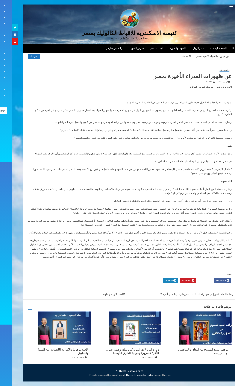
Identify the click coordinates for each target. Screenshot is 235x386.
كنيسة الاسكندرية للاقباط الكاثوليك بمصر (117, 33)
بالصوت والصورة (166, 48)
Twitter (193, 280)
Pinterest (176, 280)
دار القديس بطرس (103, 48)
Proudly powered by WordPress (94, 374)
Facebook (210, 280)
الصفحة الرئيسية (206, 48)
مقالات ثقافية (212, 70)
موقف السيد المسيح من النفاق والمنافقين (191, 350)
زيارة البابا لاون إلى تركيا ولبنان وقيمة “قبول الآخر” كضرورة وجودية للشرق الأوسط (120, 351)
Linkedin (158, 280)
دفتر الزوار (186, 48)
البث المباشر (144, 48)
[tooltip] (3, 27)
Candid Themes (149, 374)
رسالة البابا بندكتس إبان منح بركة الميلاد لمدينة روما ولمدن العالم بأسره (185, 294)
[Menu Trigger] (219, 6)
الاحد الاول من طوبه (101, 294)
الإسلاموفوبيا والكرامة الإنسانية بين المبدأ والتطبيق (51, 351)
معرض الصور (125, 48)
